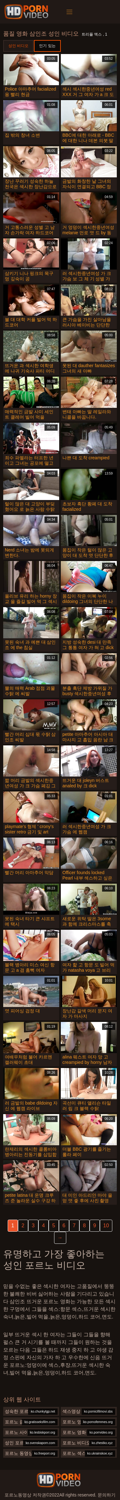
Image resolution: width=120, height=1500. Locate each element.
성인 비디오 (18, 46)
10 (106, 1225)
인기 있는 (47, 46)
